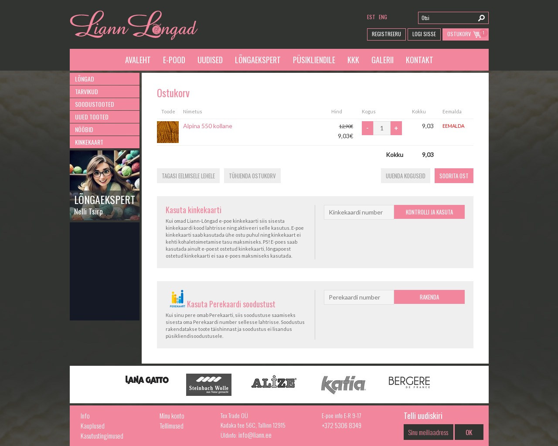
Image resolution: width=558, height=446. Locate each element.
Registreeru (386, 33)
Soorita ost (454, 175)
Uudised (210, 59)
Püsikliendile (314, 59)
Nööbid (84, 129)
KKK (353, 59)
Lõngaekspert (258, 59)
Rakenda (429, 297)
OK (469, 432)
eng (383, 16)
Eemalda (453, 126)
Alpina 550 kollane (207, 125)
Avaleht (138, 59)
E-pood (174, 59)
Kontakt (419, 59)
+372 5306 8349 (341, 425)
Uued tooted (92, 116)
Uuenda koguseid (405, 175)
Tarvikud (86, 91)
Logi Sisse (424, 33)
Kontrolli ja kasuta (429, 212)
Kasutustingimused (102, 435)
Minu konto (172, 415)
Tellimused (172, 425)
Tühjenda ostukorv (252, 175)
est (371, 16)
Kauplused (93, 425)
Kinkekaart (89, 141)
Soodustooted (94, 104)
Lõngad (84, 78)
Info (85, 415)
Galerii (382, 59)
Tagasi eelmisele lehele (188, 175)
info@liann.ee (255, 434)
